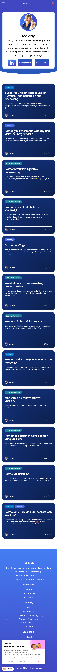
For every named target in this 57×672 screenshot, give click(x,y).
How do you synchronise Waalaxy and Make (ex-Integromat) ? (27, 132)
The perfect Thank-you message (28, 579)
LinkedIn (9, 87)
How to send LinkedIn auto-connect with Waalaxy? (28, 513)
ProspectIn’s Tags (15, 245)
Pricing (28, 608)
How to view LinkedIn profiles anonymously (21, 170)
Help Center (28, 597)
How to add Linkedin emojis (28, 575)
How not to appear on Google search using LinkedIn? (26, 437)
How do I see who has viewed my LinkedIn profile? (24, 285)
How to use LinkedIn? (17, 474)
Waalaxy (9, 125)
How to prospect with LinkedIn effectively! (22, 208)
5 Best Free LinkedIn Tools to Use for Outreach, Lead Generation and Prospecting (25, 96)
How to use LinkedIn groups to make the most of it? (28, 361)
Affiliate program (28, 623)
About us (28, 589)
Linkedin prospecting (28, 615)
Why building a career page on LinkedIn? (23, 399)
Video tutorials (28, 593)
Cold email (28, 626)
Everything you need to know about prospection (28, 568)
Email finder (28, 611)
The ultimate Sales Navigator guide (28, 571)
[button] (8, 669)
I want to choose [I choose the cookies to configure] (16, 661)
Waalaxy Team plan (28, 619)
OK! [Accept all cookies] (30, 661)
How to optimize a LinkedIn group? (25, 321)
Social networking (13, 163)
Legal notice (28, 637)
